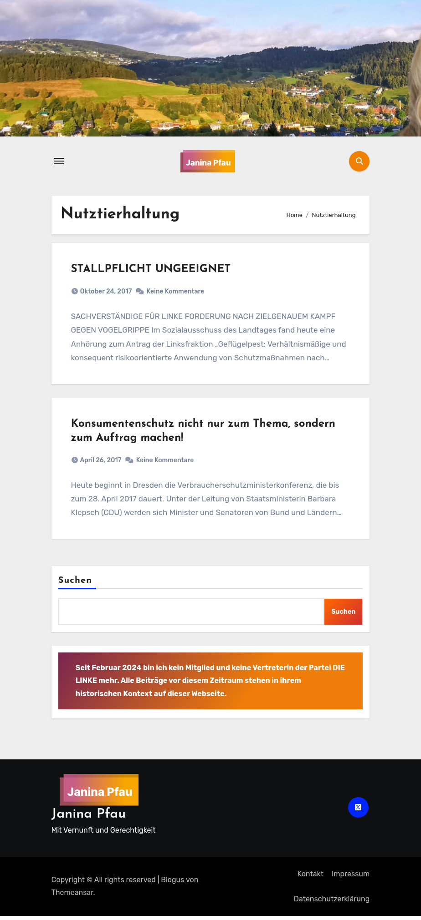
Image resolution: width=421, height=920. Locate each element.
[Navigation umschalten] (58, 161)
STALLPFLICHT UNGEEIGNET (152, 270)
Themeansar (72, 897)
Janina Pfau (88, 818)
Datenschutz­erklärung (332, 903)
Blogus (172, 884)
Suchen (75, 585)
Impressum (351, 878)
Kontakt (310, 878)
